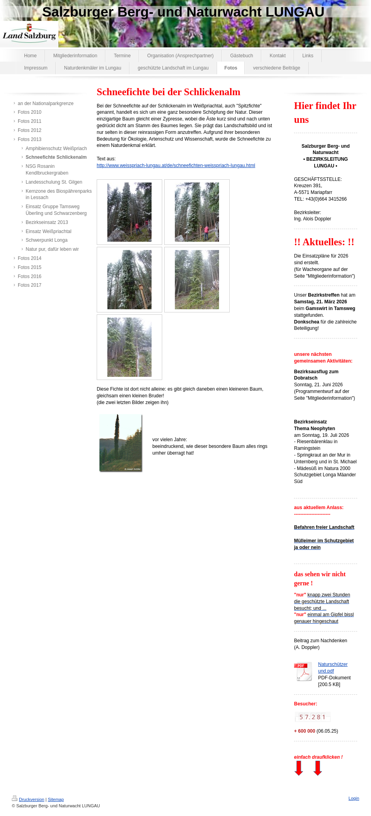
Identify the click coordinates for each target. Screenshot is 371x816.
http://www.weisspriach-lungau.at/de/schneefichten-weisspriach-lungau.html (176, 165)
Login (354, 798)
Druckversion (28, 799)
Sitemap (56, 799)
